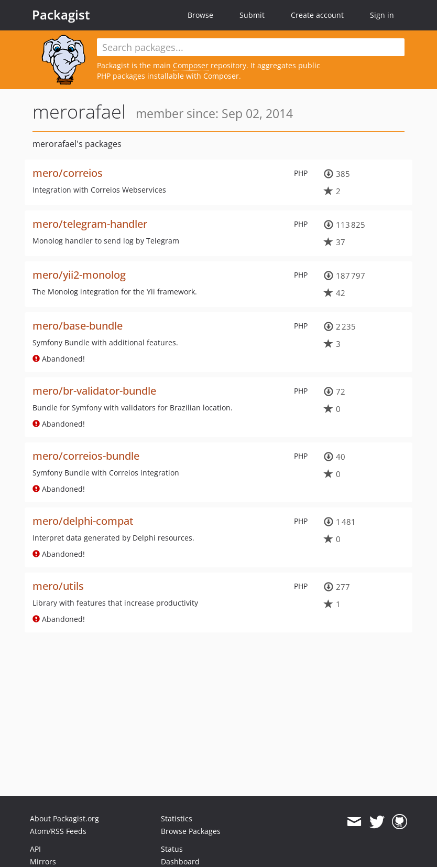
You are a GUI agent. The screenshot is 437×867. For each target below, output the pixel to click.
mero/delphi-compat (83, 521)
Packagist (61, 14)
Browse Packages (191, 831)
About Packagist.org (64, 818)
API (35, 849)
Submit (252, 15)
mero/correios (67, 173)
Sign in (382, 15)
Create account (317, 15)
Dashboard (180, 861)
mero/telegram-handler (89, 224)
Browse (200, 15)
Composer (191, 65)
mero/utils (58, 586)
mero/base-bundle (77, 326)
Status (172, 849)
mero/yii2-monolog (79, 275)
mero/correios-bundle (85, 456)
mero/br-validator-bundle (94, 391)
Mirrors (43, 861)
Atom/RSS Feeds (58, 831)
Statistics (176, 818)
